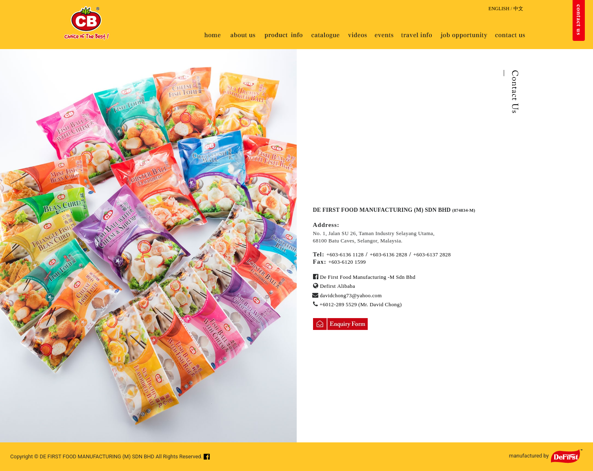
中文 (518, 8)
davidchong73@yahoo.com (351, 295)
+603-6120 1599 (347, 262)
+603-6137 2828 (432, 254)
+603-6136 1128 (345, 254)
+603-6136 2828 (388, 254)
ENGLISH (499, 8)
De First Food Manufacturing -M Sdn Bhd (367, 277)
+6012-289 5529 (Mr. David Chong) (361, 304)
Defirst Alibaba (337, 286)
